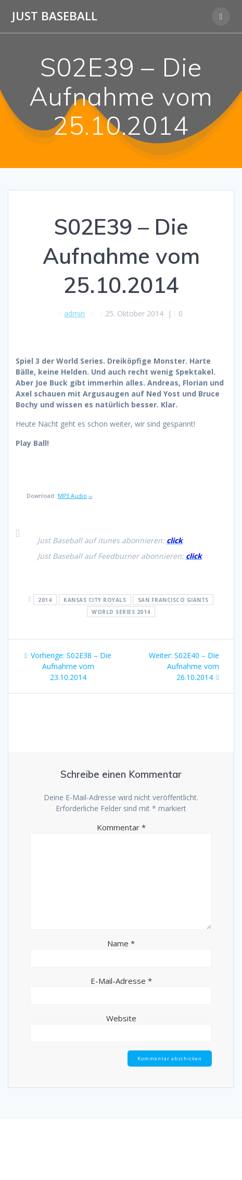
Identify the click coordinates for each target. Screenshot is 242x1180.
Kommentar (121, 827)
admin (74, 313)
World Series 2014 (121, 611)
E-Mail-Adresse (121, 981)
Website (121, 1018)
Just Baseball (54, 16)
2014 (45, 599)
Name (121, 943)
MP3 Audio (75, 495)
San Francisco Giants (173, 599)
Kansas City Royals (94, 599)
